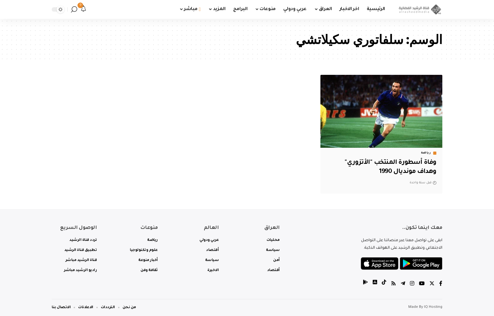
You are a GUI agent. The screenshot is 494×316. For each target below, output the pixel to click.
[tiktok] (384, 284)
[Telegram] (403, 284)
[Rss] (393, 284)
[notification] (83, 9)
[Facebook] (440, 284)
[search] (74, 9)
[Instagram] (412, 284)
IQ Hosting (433, 307)
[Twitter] (431, 284)
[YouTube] (422, 284)
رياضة (426, 153)
